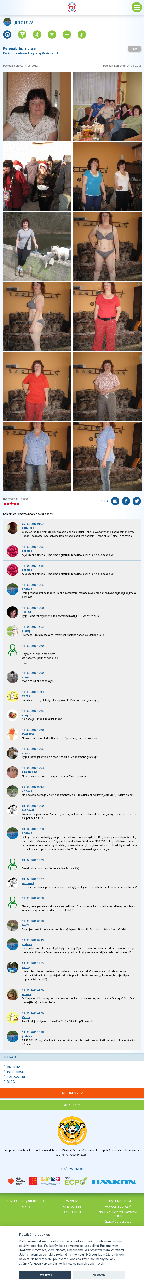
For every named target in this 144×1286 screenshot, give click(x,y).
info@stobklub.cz (32, 1201)
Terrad (26, 611)
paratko (27, 550)
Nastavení (99, 1274)
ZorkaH (27, 791)
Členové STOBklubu (118, 1221)
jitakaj (26, 631)
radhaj (26, 967)
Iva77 (25, 925)
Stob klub (72, 7)
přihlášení (47, 513)
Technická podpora (118, 1201)
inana (25, 677)
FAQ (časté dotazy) (118, 1206)
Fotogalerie (17, 1077)
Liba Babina (30, 771)
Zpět (134, 48)
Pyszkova (28, 733)
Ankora (26, 994)
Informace (15, 1072)
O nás (26, 1206)
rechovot (28, 809)
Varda (26, 695)
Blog (11, 1082)
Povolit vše (45, 1274)
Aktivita (13, 1067)
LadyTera (28, 527)
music (26, 753)
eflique (26, 715)
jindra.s (27, 588)
